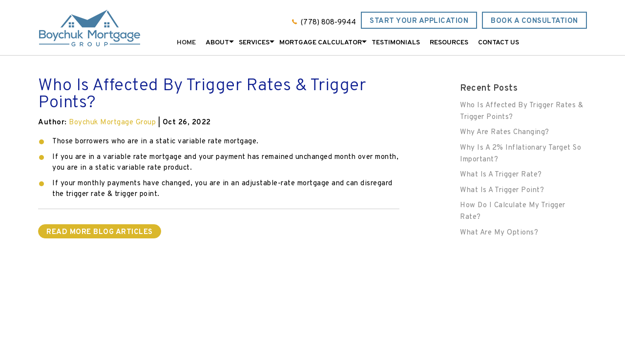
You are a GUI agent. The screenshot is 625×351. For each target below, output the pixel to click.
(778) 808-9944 (328, 22)
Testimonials (396, 43)
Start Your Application (419, 21)
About (217, 43)
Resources (449, 43)
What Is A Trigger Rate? (501, 174)
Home (186, 43)
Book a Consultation (534, 21)
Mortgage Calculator (320, 43)
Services (254, 43)
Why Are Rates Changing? (504, 132)
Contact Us (498, 43)
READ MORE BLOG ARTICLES (99, 232)
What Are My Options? (499, 232)
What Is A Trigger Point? (502, 190)
